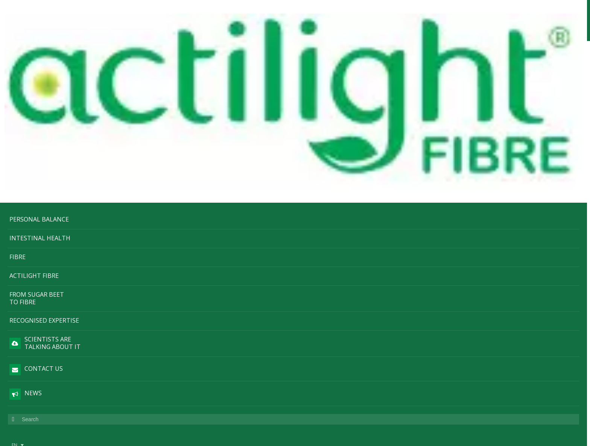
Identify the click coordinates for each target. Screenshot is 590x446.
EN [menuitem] (14, 294)
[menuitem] (18, 294)
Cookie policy (62, 326)
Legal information (52, 308)
